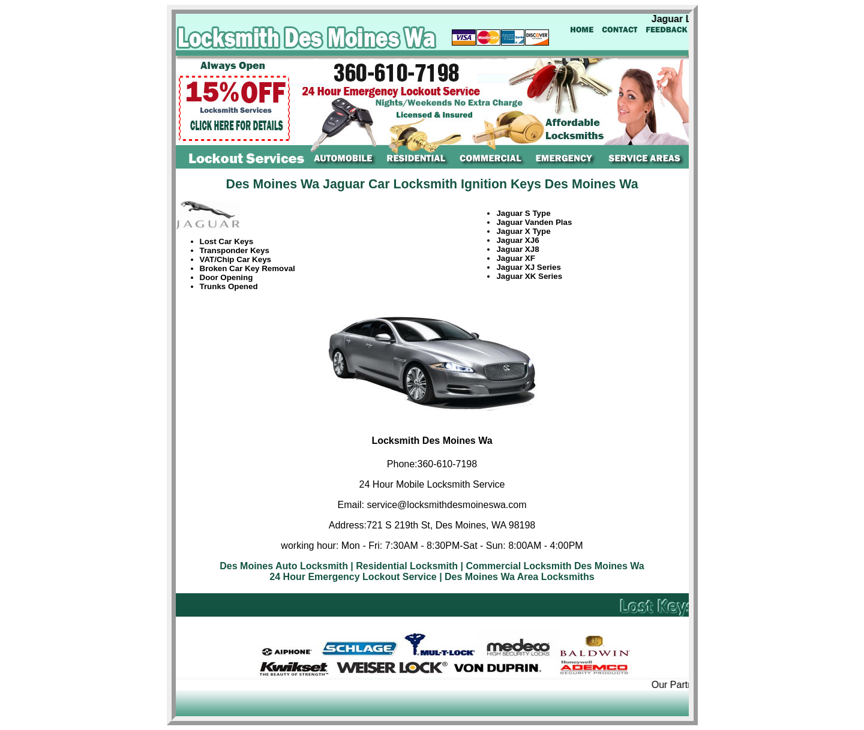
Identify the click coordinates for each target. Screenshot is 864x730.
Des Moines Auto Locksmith (284, 566)
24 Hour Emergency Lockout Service (352, 577)
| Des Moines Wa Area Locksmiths (516, 577)
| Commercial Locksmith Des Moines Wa (552, 566)
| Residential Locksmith (404, 566)
